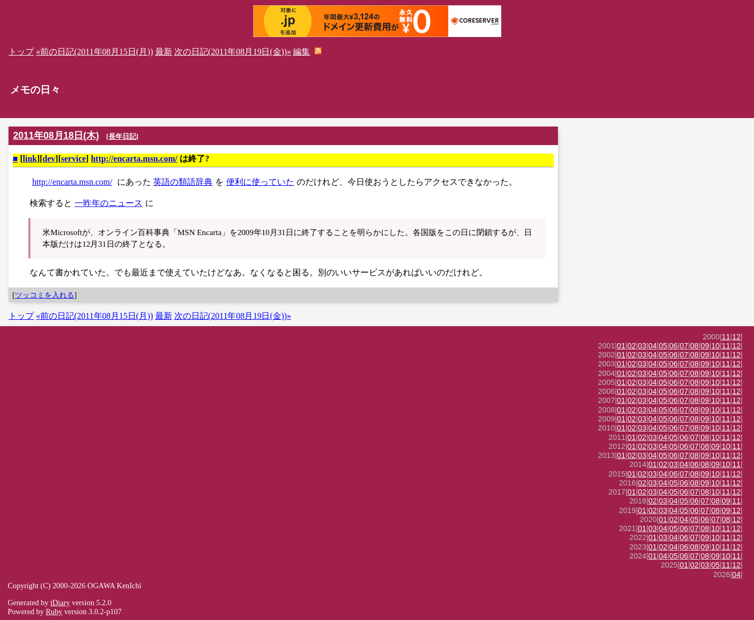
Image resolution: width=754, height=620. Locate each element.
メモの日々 (35, 89)
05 (663, 346)
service (73, 158)
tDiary (60, 602)
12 (736, 337)
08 (694, 346)
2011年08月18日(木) (56, 135)
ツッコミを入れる (44, 295)
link (30, 158)
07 (684, 346)
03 (642, 346)
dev (48, 158)
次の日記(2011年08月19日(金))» (232, 51)
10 (715, 346)
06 (673, 346)
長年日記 (122, 136)
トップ (21, 51)
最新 (163, 51)
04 (653, 346)
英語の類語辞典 (182, 181)
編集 (301, 51)
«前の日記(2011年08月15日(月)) (94, 51)
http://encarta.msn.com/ (134, 158)
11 (726, 337)
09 (704, 346)
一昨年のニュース (109, 203)
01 (621, 346)
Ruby (54, 611)
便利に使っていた (260, 181)
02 (631, 346)
